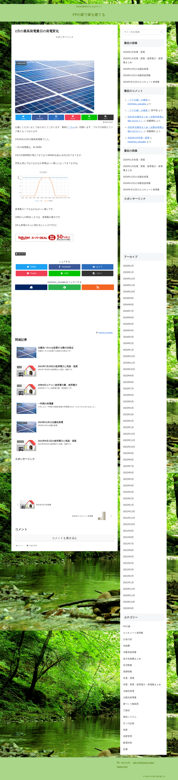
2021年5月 (128, 556)
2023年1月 (128, 427)
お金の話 (127, 639)
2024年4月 (128, 330)
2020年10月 (129, 602)
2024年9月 (128, 298)
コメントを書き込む (64, 538)
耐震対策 (127, 743)
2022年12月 (129, 434)
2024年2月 (128, 343)
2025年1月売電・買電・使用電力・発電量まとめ (143, 60)
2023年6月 (128, 395)
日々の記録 (128, 723)
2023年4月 (128, 408)
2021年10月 (129, 524)
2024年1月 (128, 350)
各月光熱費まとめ (132, 659)
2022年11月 (129, 440)
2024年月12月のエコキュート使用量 (141, 82)
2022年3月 (128, 492)
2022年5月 (128, 479)
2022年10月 (129, 447)
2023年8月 (128, 382)
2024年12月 (129, 278)
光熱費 (126, 646)
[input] (143, 32)
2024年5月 (128, 324)
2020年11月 (129, 595)
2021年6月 (128, 550)
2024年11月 (129, 285)
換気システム (129, 717)
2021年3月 (128, 569)
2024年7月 (128, 311)
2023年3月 (128, 414)
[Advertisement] (64, 48)
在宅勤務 (127, 665)
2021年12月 (129, 511)
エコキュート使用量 (133, 633)
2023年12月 (129, 356)
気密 (125, 730)
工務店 (126, 710)
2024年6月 (128, 317)
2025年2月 (128, 266)
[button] (161, 31)
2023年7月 (128, 388)
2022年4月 (128, 485)
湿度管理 (127, 736)
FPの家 (126, 626)
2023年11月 (129, 363)
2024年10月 (129, 291)
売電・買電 (128, 678)
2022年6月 (128, 472)
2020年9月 (128, 608)
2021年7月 (128, 543)
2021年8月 (128, 537)
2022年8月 (128, 459)
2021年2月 (128, 576)
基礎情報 (127, 671)
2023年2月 (128, 421)
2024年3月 (128, 337)
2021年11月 (129, 518)
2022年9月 (128, 453)
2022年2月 (128, 498)
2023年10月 (129, 369)
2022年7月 (128, 466)
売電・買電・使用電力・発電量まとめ (142, 684)
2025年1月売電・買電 (134, 52)
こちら (71, 127)
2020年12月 (129, 589)
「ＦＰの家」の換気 (138, 100)
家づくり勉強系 (131, 704)
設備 (125, 749)
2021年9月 (128, 531)
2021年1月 (128, 582)
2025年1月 (128, 272)
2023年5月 (128, 401)
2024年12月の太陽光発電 (135, 69)
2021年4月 (128, 563)
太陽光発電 (20, 254)
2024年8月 (128, 304)
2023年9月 (128, 375)
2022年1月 (128, 505)
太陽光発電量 (129, 697)
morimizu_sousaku (137, 104)
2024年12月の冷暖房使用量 (137, 75)
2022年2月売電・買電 (138, 138)
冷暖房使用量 (129, 652)
